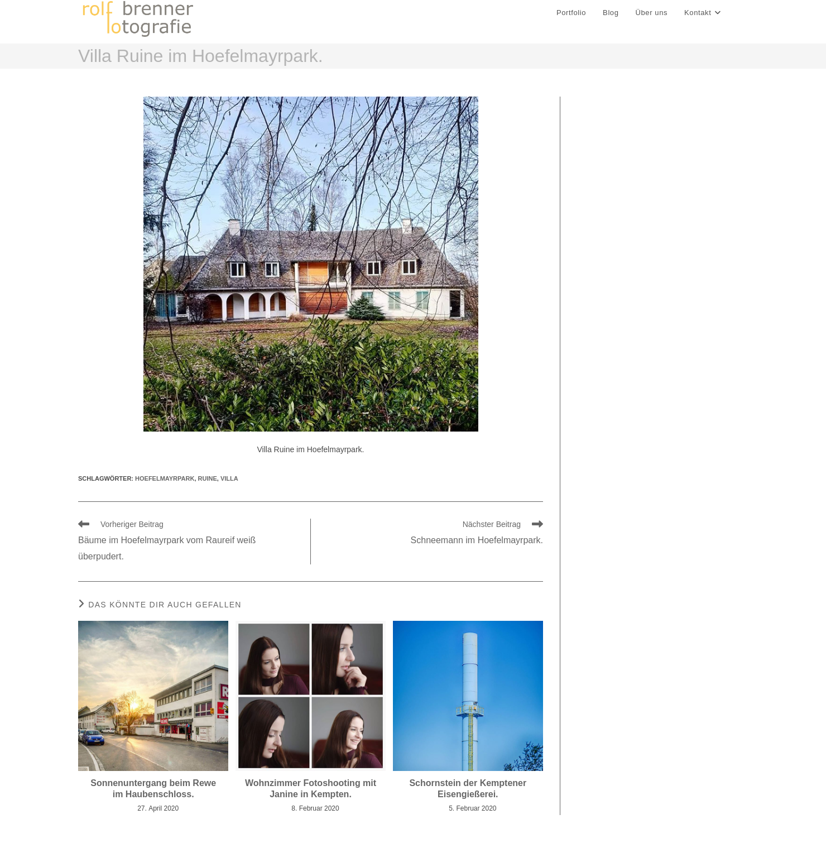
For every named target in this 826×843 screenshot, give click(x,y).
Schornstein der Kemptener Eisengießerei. (467, 788)
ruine (207, 478)
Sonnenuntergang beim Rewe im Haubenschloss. (153, 788)
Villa (229, 478)
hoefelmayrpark (164, 478)
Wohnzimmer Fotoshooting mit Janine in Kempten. (310, 788)
